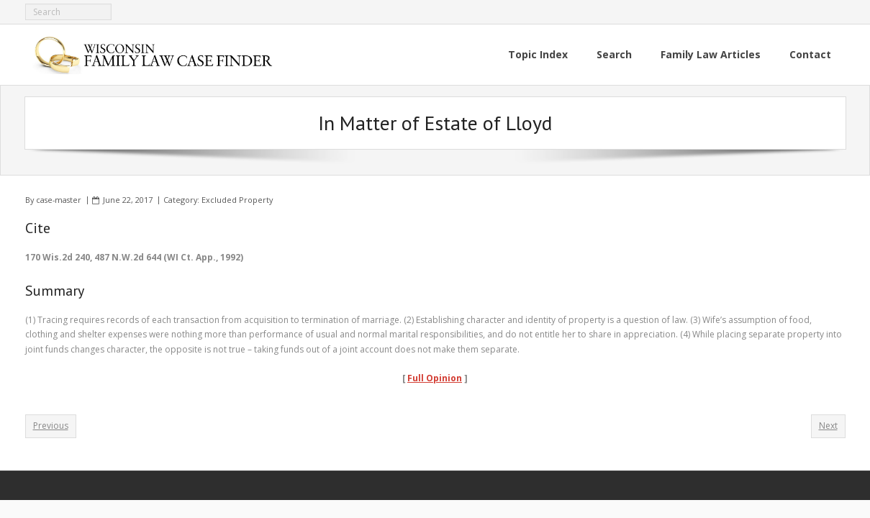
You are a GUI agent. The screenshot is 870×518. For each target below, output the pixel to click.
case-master (58, 199)
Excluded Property (237, 199)
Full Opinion (434, 378)
